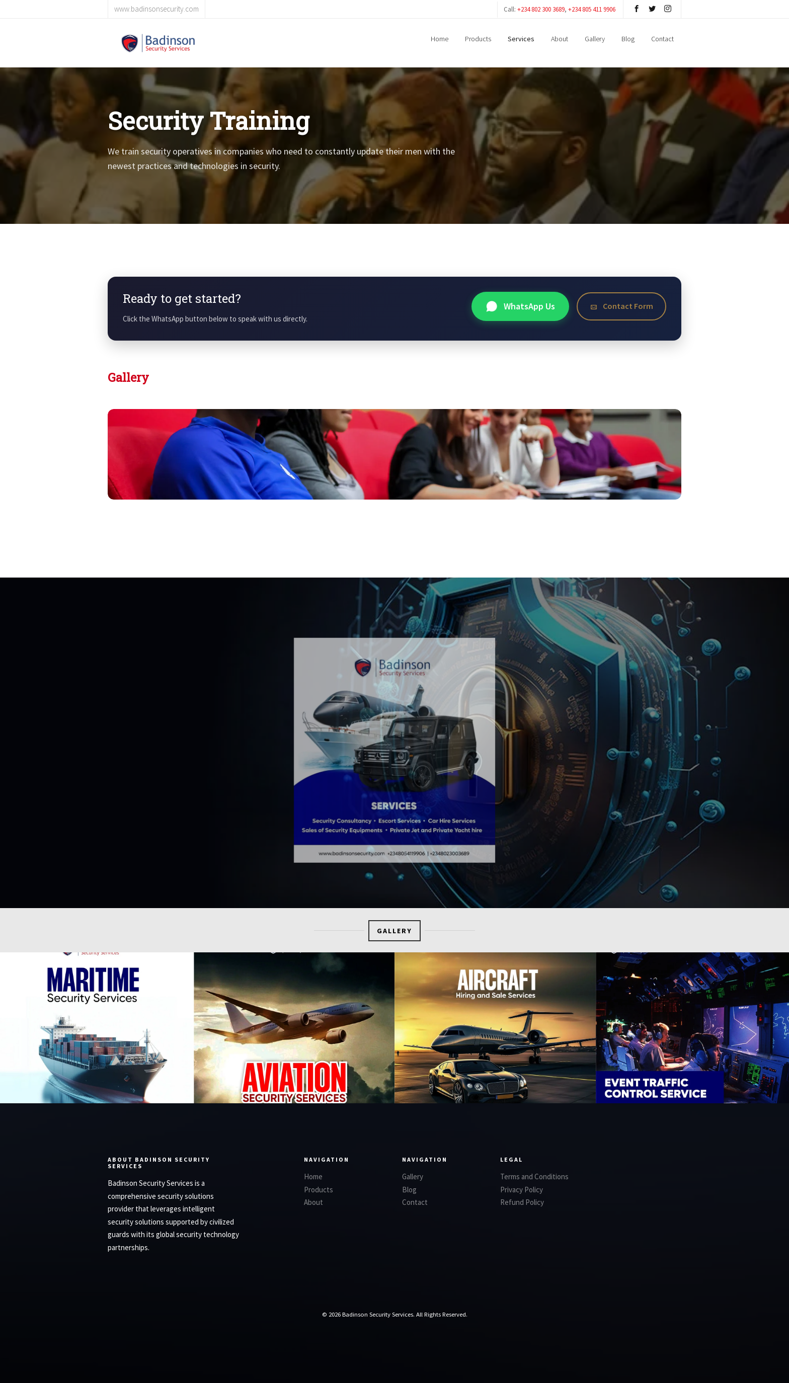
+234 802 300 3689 (541, 9)
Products (478, 38)
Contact (662, 38)
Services (521, 38)
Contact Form (621, 306)
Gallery (595, 38)
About (559, 38)
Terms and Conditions (534, 1176)
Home (439, 38)
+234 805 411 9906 (591, 9)
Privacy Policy (521, 1189)
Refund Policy (522, 1202)
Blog (628, 38)
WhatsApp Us (520, 306)
